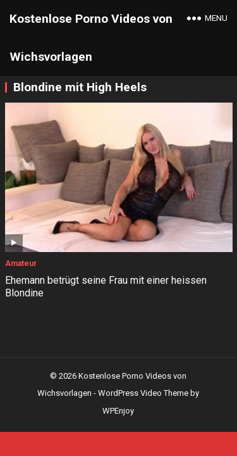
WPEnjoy (118, 410)
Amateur (21, 263)
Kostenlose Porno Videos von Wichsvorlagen (91, 37)
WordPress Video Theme (143, 393)
